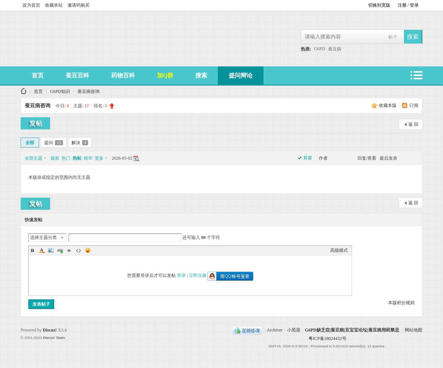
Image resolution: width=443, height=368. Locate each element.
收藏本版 (388, 105)
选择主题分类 (43, 237)
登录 (181, 275)
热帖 (77, 158)
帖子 (392, 36)
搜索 (201, 75)
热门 (66, 158)
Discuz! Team (54, 338)
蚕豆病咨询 (88, 91)
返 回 (413, 124)
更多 (99, 158)
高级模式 (339, 250)
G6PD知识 (60, 91)
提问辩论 (240, 75)
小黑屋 (293, 330)
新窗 (307, 157)
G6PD (319, 48)
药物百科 (123, 75)
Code (78, 250)
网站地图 (413, 330)
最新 (54, 158)
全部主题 (33, 158)
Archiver (275, 330)
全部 (29, 142)
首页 (37, 75)
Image (51, 250)
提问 (53, 142)
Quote (69, 250)
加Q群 (165, 75)
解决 (79, 142)
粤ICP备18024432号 (327, 338)
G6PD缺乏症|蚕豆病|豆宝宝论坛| (24, 91)
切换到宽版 (379, 5)
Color (41, 250)
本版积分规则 (401, 302)
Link (60, 250)
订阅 (413, 105)
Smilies (87, 250)
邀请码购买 (78, 5)
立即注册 (197, 275)
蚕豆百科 (77, 75)
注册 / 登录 (408, 5)
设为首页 (31, 5)
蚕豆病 (334, 49)
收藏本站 (54, 5)
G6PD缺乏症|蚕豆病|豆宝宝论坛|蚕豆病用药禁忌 (352, 330)
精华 (88, 158)
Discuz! (50, 330)
